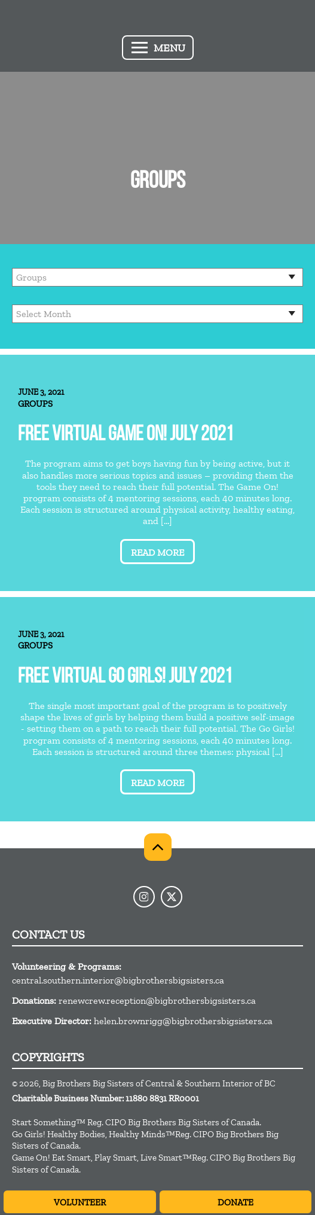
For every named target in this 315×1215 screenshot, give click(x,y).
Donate (235, 1202)
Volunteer (80, 1202)
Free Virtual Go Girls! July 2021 (125, 677)
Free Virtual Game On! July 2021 (125, 435)
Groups (35, 403)
